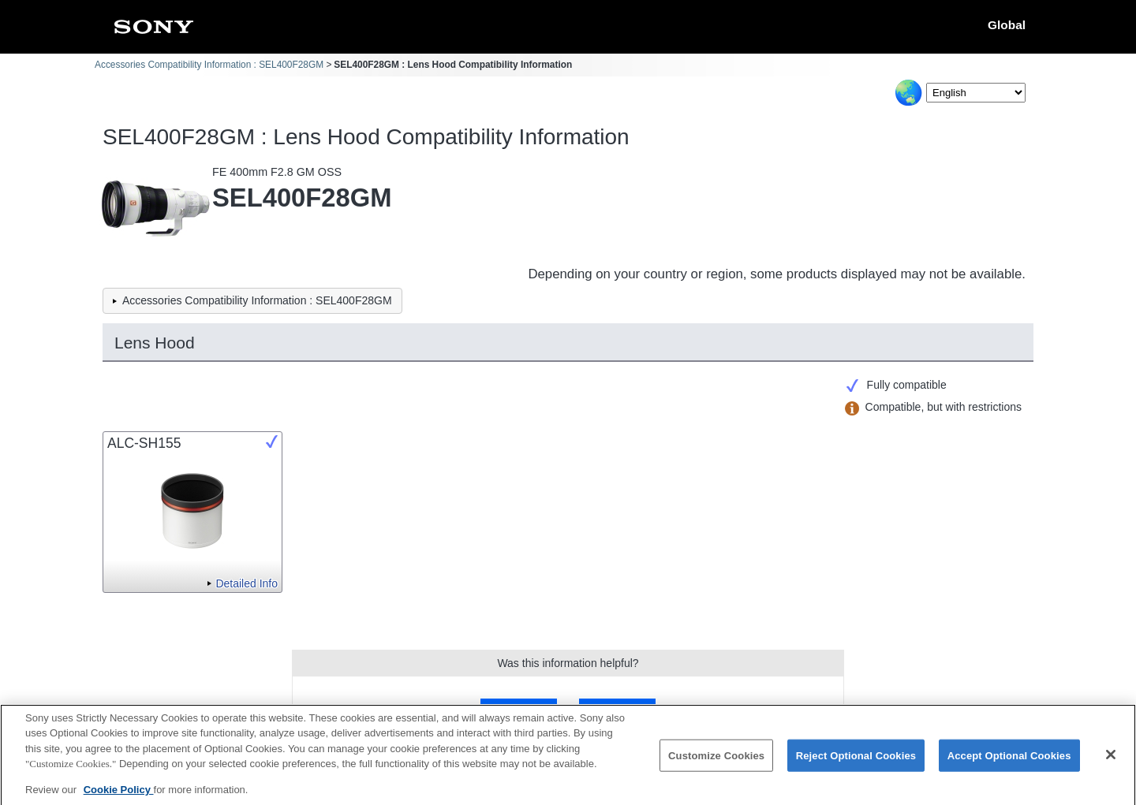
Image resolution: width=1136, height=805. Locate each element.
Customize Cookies (716, 760)
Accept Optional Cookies (1009, 760)
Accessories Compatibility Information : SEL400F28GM (209, 64)
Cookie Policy (119, 795)
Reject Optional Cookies (856, 760)
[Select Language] (976, 92)
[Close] (1110, 760)
